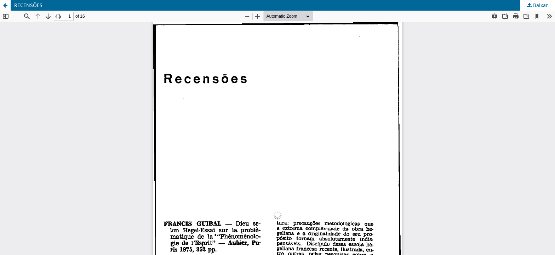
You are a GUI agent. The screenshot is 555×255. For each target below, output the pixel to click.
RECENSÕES (28, 5)
